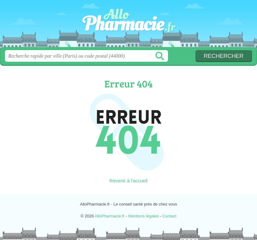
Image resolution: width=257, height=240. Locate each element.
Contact (169, 216)
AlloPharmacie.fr (128, 26)
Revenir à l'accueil (128, 180)
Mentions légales (143, 216)
